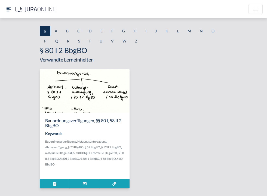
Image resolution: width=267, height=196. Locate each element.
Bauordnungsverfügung (60, 141)
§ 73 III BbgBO (82, 153)
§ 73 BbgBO (76, 147)
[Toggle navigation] (255, 9)
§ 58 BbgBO (108, 158)
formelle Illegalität (105, 153)
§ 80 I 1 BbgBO (89, 158)
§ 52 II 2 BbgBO (111, 147)
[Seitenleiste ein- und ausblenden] (8, 9)
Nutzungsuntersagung (91, 141)
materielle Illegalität (58, 153)
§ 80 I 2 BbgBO (69, 158)
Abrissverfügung (56, 147)
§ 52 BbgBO (92, 147)
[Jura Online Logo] (35, 9)
